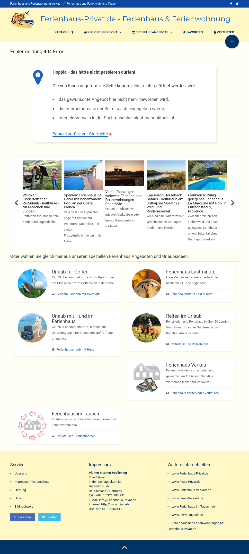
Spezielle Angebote (151, 32)
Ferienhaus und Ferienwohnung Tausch (92, 3)
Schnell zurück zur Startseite (80, 133)
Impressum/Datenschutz (32, 482)
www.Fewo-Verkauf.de (187, 498)
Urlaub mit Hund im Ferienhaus (73, 318)
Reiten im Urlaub (184, 316)
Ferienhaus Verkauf (187, 365)
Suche (63, 32)
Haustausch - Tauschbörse (75, 436)
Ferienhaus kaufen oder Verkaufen (195, 393)
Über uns (21, 473)
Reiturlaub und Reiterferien (189, 344)
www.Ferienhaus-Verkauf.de (191, 490)
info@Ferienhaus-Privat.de (117, 500)
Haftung (20, 490)
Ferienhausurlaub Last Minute (191, 294)
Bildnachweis (24, 506)
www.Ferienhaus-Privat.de (190, 473)
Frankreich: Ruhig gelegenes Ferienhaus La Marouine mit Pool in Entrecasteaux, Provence (207, 203)
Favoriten (192, 32)
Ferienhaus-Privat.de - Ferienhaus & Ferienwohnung (135, 18)
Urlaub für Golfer (69, 272)
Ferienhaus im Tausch (75, 414)
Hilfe (18, 498)
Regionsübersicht (102, 32)
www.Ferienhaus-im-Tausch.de (193, 506)
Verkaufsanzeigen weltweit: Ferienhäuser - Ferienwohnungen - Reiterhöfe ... (124, 198)
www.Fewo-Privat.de (186, 482)
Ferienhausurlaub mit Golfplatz (77, 294)
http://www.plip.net (114, 504)
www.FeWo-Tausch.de (187, 515)
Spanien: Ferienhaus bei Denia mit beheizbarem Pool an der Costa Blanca (83, 201)
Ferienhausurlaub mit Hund (75, 349)
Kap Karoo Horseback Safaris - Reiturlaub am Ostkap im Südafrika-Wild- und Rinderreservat (165, 203)
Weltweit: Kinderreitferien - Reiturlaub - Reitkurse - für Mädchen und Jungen (41, 203)
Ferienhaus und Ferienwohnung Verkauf (36, 3)
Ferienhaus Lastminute (190, 272)
